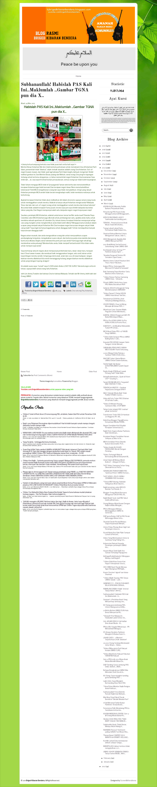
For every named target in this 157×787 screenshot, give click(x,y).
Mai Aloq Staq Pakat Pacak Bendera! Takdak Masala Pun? (115, 698)
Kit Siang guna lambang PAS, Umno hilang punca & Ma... (114, 606)
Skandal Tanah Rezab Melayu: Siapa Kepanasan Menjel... (114, 523)
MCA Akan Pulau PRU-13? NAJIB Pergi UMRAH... (115, 332)
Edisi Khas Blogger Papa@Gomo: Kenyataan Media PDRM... (115, 421)
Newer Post (25, 372)
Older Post (93, 372)
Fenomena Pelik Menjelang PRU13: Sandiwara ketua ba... (116, 709)
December (108, 171)
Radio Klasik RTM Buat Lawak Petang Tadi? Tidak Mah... (114, 372)
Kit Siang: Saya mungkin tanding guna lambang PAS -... (115, 677)
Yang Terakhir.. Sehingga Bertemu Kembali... (40, 442)
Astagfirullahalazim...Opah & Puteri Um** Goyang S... (116, 378)
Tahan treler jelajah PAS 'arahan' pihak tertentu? (115, 410)
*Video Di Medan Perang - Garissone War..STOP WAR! (114, 405)
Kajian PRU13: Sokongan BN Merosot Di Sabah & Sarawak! (116, 267)
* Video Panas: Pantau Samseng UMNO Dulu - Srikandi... (115, 278)
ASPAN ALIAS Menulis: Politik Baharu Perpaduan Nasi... (114, 208)
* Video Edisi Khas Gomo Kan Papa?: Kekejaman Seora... (114, 563)
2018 (104, 150)
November (108, 174)
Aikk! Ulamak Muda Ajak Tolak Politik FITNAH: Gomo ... (115, 394)
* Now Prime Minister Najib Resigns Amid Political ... (116, 687)
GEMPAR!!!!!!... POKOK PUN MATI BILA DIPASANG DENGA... (116, 584)
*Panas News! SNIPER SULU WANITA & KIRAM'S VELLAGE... (116, 736)
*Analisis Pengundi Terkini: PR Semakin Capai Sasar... (114, 256)
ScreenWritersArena (128, 781)
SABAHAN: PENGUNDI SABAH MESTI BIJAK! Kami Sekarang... (116, 349)
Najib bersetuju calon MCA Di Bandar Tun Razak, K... (114, 488)
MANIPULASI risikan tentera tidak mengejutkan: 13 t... (116, 747)
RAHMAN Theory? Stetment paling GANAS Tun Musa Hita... (115, 731)
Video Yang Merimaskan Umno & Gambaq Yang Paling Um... (116, 539)
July (105, 189)
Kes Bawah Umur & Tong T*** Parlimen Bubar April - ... (114, 251)
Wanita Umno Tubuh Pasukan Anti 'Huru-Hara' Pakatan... (116, 262)
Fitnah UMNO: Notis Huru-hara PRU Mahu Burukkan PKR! (115, 284)
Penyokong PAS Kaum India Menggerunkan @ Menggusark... (116, 213)
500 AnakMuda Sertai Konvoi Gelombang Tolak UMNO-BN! (115, 246)
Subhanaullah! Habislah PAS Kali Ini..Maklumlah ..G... (115, 595)
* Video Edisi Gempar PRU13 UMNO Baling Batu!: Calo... (116, 338)
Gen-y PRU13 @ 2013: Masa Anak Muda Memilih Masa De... (115, 660)
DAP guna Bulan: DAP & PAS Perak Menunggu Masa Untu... (116, 517)
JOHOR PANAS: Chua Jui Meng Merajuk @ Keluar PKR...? (114, 305)
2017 (103, 153)
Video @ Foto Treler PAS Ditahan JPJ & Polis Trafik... (116, 400)
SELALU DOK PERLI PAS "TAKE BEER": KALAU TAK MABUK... (115, 720)
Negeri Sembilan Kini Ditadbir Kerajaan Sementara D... (114, 427)
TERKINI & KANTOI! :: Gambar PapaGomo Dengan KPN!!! (114, 389)
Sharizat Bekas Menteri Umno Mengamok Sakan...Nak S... (115, 235)
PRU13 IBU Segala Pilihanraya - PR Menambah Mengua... (116, 628)
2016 (104, 157)
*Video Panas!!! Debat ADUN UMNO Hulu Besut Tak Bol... (114, 294)
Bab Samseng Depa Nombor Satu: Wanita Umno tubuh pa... (116, 273)
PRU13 (24, 293)
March (106, 204)
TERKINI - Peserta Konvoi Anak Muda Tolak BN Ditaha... (115, 224)
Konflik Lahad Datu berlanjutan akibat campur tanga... (115, 742)
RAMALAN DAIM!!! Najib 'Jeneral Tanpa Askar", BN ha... (115, 590)
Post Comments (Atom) (43, 375)
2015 (103, 161)
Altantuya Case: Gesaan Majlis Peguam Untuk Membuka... (114, 311)
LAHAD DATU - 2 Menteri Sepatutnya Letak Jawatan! (115, 639)
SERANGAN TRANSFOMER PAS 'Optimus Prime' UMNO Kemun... (116, 472)
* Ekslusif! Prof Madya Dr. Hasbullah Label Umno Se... (114, 617)
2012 (103, 767)
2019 (104, 146)
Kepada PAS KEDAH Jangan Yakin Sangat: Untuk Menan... (116, 343)
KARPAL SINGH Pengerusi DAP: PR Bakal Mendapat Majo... (116, 316)
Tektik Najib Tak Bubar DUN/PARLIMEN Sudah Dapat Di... (116, 366)
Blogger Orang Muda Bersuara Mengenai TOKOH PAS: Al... (115, 494)
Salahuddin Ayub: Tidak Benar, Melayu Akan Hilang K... (115, 726)
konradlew (57, 381)
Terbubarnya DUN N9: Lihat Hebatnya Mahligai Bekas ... (114, 300)
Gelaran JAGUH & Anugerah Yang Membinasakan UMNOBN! (116, 289)
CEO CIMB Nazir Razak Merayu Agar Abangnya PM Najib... (115, 568)
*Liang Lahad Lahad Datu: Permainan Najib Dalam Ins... (115, 229)
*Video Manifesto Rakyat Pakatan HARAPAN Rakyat (116, 655)
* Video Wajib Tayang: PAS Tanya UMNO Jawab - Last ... (115, 579)
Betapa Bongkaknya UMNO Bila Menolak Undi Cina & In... (115, 671)
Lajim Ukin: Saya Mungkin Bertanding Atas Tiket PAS (114, 682)
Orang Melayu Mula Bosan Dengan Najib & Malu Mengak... (116, 505)
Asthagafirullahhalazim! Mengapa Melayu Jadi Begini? (116, 557)
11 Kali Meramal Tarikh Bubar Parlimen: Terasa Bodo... (114, 704)
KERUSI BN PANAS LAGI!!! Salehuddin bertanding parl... (115, 218)
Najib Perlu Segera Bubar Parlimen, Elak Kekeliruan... (116, 432)
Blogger (75, 381)
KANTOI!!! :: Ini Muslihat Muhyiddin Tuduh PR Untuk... (116, 327)
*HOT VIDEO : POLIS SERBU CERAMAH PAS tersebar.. (113, 477)
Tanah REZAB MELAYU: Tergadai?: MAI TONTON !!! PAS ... (116, 383)
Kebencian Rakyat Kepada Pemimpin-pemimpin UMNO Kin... (115, 545)
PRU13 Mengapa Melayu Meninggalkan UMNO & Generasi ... (113, 511)
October (107, 178)
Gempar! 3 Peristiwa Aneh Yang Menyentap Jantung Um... (115, 601)
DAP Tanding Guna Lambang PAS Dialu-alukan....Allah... (116, 666)
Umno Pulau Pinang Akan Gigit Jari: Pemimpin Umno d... (116, 528)
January (107, 762)
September (108, 182)
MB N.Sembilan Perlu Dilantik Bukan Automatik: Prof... (114, 443)
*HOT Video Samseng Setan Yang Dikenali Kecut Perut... (116, 467)
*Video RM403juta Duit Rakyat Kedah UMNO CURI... (115, 649)
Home (78, 76)
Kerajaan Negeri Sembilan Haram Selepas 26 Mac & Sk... (116, 438)
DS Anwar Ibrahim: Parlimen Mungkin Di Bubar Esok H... (114, 633)
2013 (103, 168)
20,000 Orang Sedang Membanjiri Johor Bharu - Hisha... (116, 644)
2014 (104, 164)
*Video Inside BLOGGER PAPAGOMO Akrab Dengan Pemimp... (114, 449)
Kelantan (88, 291)
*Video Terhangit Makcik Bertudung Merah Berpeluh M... (116, 456)
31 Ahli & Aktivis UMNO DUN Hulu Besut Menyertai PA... (115, 611)
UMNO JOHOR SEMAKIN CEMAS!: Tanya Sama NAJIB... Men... (116, 753)
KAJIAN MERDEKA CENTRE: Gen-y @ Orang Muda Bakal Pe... (116, 715)
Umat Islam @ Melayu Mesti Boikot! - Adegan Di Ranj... (114, 461)
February (107, 758)
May (105, 196)
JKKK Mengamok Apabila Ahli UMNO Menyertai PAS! (114, 240)
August (107, 185)
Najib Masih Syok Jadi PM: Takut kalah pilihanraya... (115, 499)
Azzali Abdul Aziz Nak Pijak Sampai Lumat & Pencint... (116, 534)
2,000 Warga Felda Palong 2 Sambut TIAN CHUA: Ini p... (114, 354)
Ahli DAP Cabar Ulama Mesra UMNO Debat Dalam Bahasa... (115, 360)
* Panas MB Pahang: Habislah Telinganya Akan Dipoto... (114, 483)
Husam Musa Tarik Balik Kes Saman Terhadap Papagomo (115, 552)
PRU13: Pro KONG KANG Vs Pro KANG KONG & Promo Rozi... (115, 322)
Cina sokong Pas (78, 291)
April (106, 200)
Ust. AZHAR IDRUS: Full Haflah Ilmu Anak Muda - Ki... (115, 622)
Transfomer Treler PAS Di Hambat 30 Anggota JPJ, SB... (116, 416)
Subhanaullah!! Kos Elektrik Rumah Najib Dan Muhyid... (114, 693)
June (106, 193)
